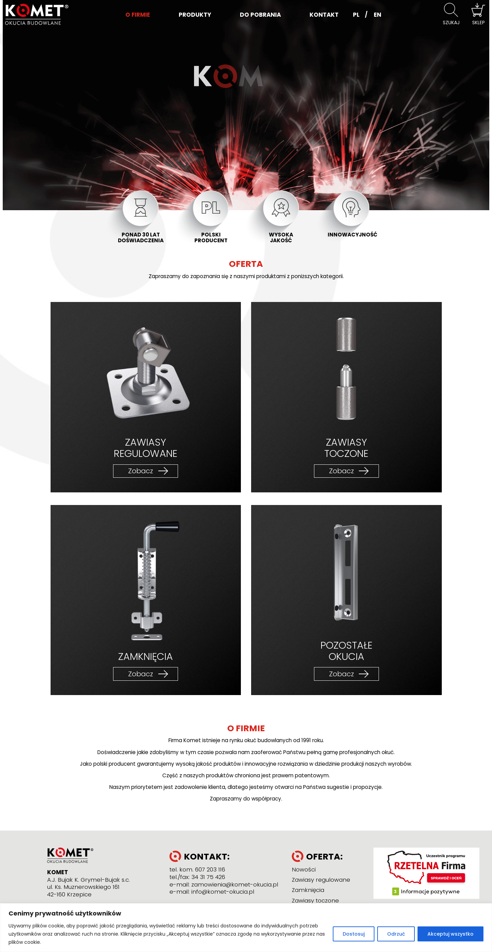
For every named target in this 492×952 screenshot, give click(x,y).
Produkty (195, 15)
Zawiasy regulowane (321, 880)
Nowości (304, 869)
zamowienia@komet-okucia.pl (234, 884)
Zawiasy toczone (315, 900)
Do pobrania (260, 15)
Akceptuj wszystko (450, 934)
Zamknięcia (308, 890)
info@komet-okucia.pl (222, 892)
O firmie (137, 15)
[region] (246, 927)
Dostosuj (354, 934)
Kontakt (324, 15)
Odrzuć (396, 934)
